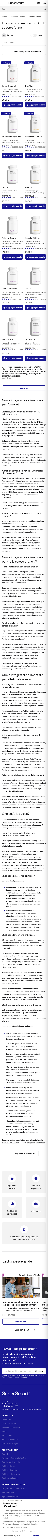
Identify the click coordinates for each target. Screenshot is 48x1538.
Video (4, 1431)
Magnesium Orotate (10, 666)
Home (4, 17)
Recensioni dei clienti (11, 1427)
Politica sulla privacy (11, 1474)
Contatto (6, 1454)
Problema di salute (18, 17)
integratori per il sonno (36, 1143)
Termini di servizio (14, 1377)
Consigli (21, 1275)
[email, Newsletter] (24, 1371)
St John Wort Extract (15, 457)
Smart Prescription (10, 1439)
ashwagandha (9, 727)
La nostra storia (9, 1423)
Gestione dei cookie (10, 1478)
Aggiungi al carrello (12, 105)
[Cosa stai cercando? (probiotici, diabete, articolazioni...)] (24, 9)
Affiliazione (7, 1435)
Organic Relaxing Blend (32, 802)
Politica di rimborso (10, 1470)
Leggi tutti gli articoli (25, 1330)
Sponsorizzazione (10, 1496)
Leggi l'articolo (21, 1321)
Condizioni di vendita (11, 1462)
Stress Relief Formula (32, 759)
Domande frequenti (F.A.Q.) (14, 1458)
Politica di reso (8, 1466)
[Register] (39, 1371)
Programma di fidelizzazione (14, 1488)
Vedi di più (24, 388)
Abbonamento (8, 1492)
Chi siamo (6, 1419)
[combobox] (24, 43)
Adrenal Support (30, 612)
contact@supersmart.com (10, 1409)
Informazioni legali (10, 1443)
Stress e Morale (33, 1275)
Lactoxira (6, 551)
